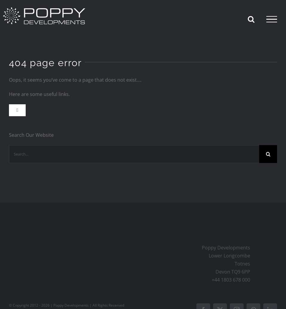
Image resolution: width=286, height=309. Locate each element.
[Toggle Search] (251, 19)
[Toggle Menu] (271, 19)
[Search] (268, 154)
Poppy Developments (71, 305)
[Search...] (134, 154)
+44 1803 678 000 (231, 280)
